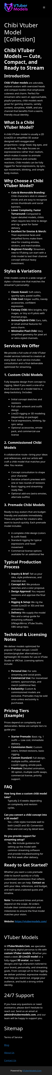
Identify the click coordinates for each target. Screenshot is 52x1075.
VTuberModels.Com (31, 1070)
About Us (9, 1052)
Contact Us (10, 1060)
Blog (6, 1045)
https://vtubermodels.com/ (31, 921)
